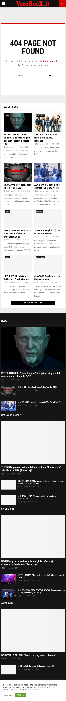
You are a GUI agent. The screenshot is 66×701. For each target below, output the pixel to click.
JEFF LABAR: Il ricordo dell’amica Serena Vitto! (37, 666)
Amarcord (7, 602)
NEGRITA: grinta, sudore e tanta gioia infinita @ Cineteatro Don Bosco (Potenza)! (27, 563)
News (7, 115)
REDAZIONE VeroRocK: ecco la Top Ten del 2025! (37, 387)
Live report (7, 508)
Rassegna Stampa (11, 414)
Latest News (11, 106)
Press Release (40, 115)
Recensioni (39, 211)
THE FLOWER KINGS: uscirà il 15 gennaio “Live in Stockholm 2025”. (17, 233)
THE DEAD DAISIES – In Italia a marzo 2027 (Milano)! (45, 137)
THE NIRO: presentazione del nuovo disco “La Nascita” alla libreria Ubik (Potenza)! (31, 469)
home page (49, 61)
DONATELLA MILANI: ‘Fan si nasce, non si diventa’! (28, 655)
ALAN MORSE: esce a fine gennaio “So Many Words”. (39, 402)
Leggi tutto (8, 695)
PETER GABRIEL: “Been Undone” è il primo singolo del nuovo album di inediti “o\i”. (30, 375)
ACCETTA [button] (20, 695)
